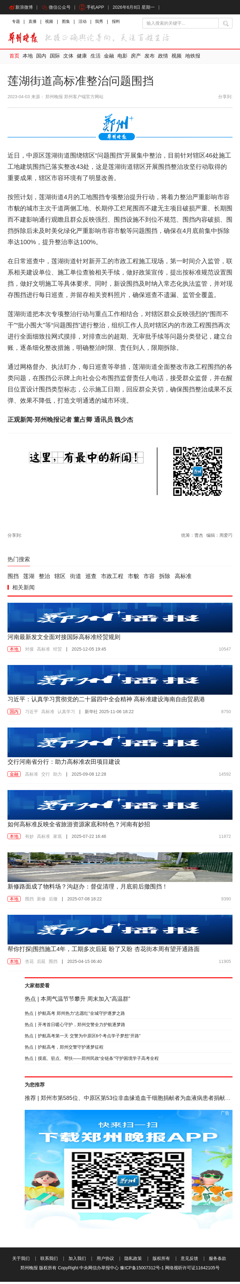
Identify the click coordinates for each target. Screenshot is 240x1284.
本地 (27, 59)
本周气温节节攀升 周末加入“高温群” (77, 1001)
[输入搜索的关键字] (180, 24)
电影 (119, 59)
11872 (225, 838)
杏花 (29, 963)
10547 (225, 651)
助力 (57, 776)
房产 (132, 59)
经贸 (57, 651)
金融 (106, 59)
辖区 (60, 579)
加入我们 (77, 1260)
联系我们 (49, 1260)
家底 (57, 838)
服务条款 (217, 1260)
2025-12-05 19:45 (89, 651)
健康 (80, 59)
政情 (158, 59)
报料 (121, 23)
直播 (34, 23)
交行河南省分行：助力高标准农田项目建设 (67, 764)
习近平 (31, 714)
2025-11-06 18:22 (109, 714)
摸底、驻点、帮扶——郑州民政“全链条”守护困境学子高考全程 (92, 1060)
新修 (41, 901)
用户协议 (105, 1260)
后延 (41, 963)
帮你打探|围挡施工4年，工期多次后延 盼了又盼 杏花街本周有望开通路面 (109, 951)
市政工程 (112, 579)
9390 (226, 901)
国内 (40, 59)
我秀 (104, 23)
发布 (145, 59)
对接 (29, 651)
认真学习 (66, 714)
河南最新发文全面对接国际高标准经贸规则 (67, 639)
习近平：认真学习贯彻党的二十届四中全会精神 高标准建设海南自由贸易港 (112, 701)
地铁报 (187, 59)
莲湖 (28, 579)
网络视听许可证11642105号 (192, 1269)
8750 (226, 714)
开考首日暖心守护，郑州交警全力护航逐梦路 (75, 1026)
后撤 (53, 901)
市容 (149, 579)
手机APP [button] (93, 8)
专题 (16, 23)
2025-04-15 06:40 (84, 963)
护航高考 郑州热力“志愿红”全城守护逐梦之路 (75, 1015)
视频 (51, 23)
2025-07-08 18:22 (84, 901)
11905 (225, 963)
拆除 (164, 579)
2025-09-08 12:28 (89, 776)
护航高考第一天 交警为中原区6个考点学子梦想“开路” (83, 1037)
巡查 (91, 579)
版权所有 (161, 1260)
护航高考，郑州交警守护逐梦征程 (64, 1049)
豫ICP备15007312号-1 (142, 1269)
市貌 (133, 579)
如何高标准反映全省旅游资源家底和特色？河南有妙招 (83, 826)
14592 (225, 776)
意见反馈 (189, 1260)
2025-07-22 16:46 (89, 838)
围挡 (13, 579)
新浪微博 (21, 8)
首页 (14, 59)
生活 (93, 59)
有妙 (29, 838)
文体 (67, 59)
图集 (69, 23)
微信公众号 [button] (57, 8)
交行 (45, 776)
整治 (44, 579)
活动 (86, 23)
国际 (53, 59)
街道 (75, 579)
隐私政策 (133, 1260)
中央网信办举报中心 (99, 1269)
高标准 (183, 579)
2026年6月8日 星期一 (137, 7)
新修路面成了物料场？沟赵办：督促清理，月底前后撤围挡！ (92, 888)
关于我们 (21, 1260)
